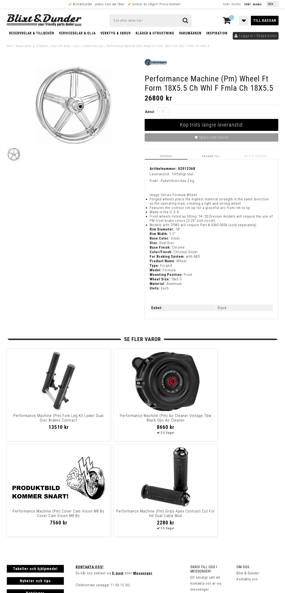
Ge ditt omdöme (256, 156)
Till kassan (264, 20)
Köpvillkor (15, 531)
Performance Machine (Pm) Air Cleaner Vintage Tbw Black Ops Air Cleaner (106, 420)
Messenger (143, 477)
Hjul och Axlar (61, 46)
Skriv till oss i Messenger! (203, 473)
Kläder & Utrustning (155, 33)
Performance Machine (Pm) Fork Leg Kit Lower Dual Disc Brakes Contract (39, 420)
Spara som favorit (211, 137)
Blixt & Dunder (248, 477)
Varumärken (190, 33)
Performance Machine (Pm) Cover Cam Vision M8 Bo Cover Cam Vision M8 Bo (175, 420)
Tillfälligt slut (182, 174)
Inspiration (216, 33)
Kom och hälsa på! (91, 501)
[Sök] (150, 21)
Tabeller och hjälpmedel (35, 473)
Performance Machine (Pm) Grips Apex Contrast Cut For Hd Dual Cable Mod (243, 420)
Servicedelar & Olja (77, 33)
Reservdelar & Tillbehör (31, 33)
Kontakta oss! (90, 471)
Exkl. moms (232, 4)
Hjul (76, 46)
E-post (118, 477)
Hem (10, 46)
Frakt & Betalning (21, 526)
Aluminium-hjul (93, 46)
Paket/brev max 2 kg (177, 181)
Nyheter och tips (35, 485)
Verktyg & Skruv (115, 33)
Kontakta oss (247, 483)
